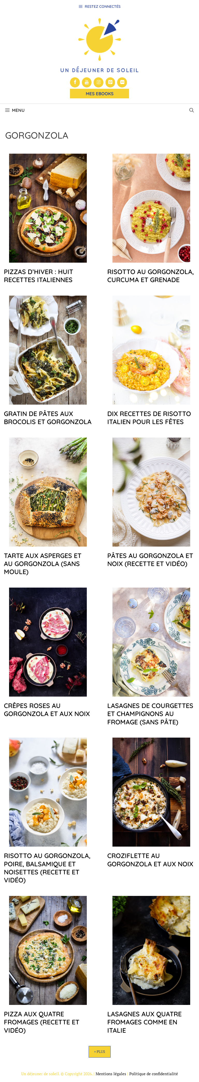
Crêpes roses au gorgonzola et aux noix (47, 710)
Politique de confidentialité (153, 1073)
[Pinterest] (110, 82)
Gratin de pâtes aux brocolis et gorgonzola (47, 418)
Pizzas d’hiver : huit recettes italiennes (38, 276)
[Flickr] (122, 82)
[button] (191, 110)
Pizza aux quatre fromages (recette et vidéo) (41, 1022)
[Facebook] (75, 82)
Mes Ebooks (99, 93)
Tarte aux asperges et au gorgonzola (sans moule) (42, 564)
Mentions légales (111, 1073)
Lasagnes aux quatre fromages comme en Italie (144, 1022)
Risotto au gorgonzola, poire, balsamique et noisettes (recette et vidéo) (47, 868)
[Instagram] (98, 82)
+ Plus (99, 1051)
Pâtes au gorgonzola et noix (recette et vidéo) (150, 560)
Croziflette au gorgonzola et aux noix (150, 860)
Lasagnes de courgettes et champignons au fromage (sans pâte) (150, 714)
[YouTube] (87, 82)
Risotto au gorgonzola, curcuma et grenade (150, 276)
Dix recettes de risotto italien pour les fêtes (149, 418)
